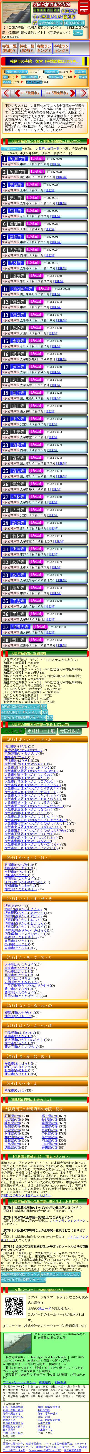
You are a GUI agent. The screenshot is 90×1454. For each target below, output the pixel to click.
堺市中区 (23, 916)
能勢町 (18, 1016)
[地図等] (55, 164)
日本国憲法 (9, 1429)
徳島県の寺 (12, 1147)
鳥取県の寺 (50, 1137)
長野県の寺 (50, 1119)
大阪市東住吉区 (37, 823)
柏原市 (18, 868)
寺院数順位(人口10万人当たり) (21, 711)
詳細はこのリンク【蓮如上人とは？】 (26, 1195)
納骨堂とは (44, 1426)
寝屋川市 (20, 1012)
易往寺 (16, 211)
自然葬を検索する (13, 1423)
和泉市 (17, 757)
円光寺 (16, 250)
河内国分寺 (22, 289)
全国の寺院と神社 (16, 71)
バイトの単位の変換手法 (58, 1443)
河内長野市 (25, 882)
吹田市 (17, 941)
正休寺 (18, 419)
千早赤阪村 (28, 985)
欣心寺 (18, 328)
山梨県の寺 (12, 1119)
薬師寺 (18, 588)
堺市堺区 (25, 913)
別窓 (44, 706)
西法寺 (18, 471)
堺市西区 (23, 919)
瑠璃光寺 (20, 627)
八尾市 (15, 1090)
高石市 (18, 971)
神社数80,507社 (74, 22)
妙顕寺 (18, 562)
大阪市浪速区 (29, 809)
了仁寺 (18, 614)
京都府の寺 (50, 1130)
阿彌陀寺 (18, 158)
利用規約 (61, 1382)
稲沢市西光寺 (33, 1443)
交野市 (17, 871)
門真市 (17, 875)
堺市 (15, 906)
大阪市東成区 (33, 827)
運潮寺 (16, 223)
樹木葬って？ (45, 1429)
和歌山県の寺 (14, 1137)
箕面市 (17, 1070)
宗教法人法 (9, 1420)
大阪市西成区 (31, 816)
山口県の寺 (50, 1144)
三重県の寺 (50, 1126)
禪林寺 (18, 497)
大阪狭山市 (26, 764)
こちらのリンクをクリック (67, 1220)
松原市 (18, 1063)
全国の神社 (51, 71)
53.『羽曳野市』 (58, 93)
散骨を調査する (11, 1413)
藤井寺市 (21, 1046)
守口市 (18, 1074)
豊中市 (18, 989)
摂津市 (17, 944)
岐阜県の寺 (12, 1123)
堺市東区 (25, 923)
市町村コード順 (41, 731)
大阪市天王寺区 (34, 806)
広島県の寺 (12, 1144)
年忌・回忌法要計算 (49, 1420)
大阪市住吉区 (31, 792)
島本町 (21, 937)
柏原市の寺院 (34, 82)
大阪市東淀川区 (37, 830)
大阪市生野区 (29, 774)
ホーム (78, 32)
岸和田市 (20, 885)
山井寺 (18, 406)
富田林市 (23, 996)
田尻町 (20, 978)
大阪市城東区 (33, 785)
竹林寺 (18, 536)
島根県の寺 (12, 1140)
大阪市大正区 (33, 795)
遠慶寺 (18, 276)
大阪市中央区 (33, 799)
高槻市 (18, 975)
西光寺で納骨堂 (72, 1450)
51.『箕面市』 (30, 93)
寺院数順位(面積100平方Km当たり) (23, 717)
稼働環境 (45, 1382)
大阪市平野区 (29, 834)
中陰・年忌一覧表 (13, 1432)
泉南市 (18, 948)
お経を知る (44, 1410)
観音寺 (18, 301)
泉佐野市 (21, 753)
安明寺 (16, 198)
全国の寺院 (55, 77)
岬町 (18, 1067)
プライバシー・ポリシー (19, 1382)
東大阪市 (25, 1039)
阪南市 (18, 1036)
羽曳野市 (20, 1032)
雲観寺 (16, 236)
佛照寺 (18, 549)
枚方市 (18, 1043)
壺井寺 (18, 640)
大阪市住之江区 (33, 788)
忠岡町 (21, 982)
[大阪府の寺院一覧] (47, 148)
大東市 (18, 968)
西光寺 (18, 458)
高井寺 (18, 379)
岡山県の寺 (50, 1140)
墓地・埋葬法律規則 (49, 1407)
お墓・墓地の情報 (13, 1407)
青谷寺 (18, 484)
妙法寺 (18, 575)
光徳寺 (18, 354)
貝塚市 (18, 864)
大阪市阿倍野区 (31, 771)
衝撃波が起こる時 (46, 1447)
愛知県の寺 (12, 1126)
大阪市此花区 (31, 781)
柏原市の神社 (29, 77)
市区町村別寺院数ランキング (20, 706)
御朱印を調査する (13, 1416)
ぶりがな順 (12, 731)
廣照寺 (18, 367)
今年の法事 (44, 1423)
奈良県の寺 (50, 1133)
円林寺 (16, 263)
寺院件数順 (70, 731)
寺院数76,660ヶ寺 (50, 22)
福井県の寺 (50, 1116)
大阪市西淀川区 (36, 820)
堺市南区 (25, 926)
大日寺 (18, 510)
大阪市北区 (26, 778)
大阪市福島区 (31, 837)
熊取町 (21, 889)
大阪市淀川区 (31, 848)
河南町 (20, 878)
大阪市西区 (26, 813)
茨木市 (18, 760)
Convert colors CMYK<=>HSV (45, 1450)
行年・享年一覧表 (13, 1410)
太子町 (20, 964)
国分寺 (18, 393)
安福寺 (16, 185)
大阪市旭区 (28, 767)
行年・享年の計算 (48, 1413)
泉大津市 (23, 750)
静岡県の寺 (50, 1123)
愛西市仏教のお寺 (13, 1443)
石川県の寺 (12, 1116)
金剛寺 (18, 341)
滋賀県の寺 (12, 1130)
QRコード (44, 1308)
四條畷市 (25, 934)
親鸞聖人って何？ (13, 1426)
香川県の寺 (50, 1147)
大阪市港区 (28, 841)
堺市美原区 (26, 930)
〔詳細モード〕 (11, 148)
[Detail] (37, 158)
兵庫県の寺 (12, 1133)
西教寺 (18, 445)
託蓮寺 (18, 523)
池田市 (17, 746)
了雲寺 (18, 601)
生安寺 (18, 432)
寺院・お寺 (44, 1416)
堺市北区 (23, 909)
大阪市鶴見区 (29, 802)
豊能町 (20, 992)
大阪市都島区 (33, 844)
